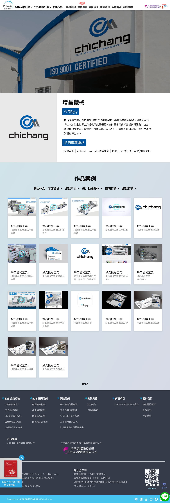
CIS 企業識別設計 (13, 415)
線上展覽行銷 (38, 410)
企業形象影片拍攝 (13, 427)
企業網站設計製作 (13, 421)
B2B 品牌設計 (11, 410)
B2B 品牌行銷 (23, 7)
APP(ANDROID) (143, 151)
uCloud (81, 151)
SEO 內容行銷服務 (68, 410)
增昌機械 (73, 102)
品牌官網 (69, 151)
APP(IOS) (125, 151)
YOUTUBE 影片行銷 (69, 415)
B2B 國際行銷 (42, 7)
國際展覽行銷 (38, 404)
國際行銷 (111, 188)
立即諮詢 (128, 7)
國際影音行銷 (38, 415)
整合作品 (39, 188)
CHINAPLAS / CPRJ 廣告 (127, 404)
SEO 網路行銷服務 (68, 404)
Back (85, 383)
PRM (114, 151)
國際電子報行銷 (40, 421)
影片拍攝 (71, 7)
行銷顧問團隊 (11, 404)
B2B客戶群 (92, 410)
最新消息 (94, 7)
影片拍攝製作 (91, 188)
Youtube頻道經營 (99, 151)
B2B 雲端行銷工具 (69, 421)
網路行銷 (59, 7)
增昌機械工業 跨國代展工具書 (53, 324)
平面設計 (54, 188)
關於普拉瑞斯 (149, 404)
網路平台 (71, 188)
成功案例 (82, 7)
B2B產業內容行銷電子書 (72, 427)
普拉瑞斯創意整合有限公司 (29, 499)
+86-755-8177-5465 (84, 485)
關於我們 (105, 7)
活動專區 (116, 7)
